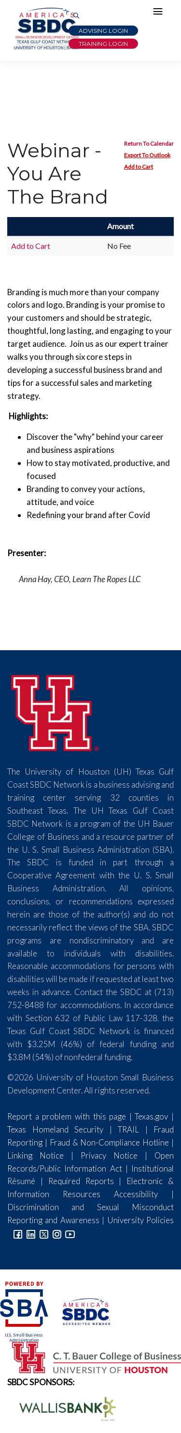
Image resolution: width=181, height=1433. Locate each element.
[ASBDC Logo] (80, 1310)
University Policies (140, 1220)
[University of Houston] (55, 711)
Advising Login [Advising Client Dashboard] (103, 30)
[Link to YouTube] (70, 1233)
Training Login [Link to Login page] (103, 43)
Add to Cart (138, 166)
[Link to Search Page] (76, 16)
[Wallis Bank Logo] (62, 1407)
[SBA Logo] (25, 1310)
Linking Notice (35, 1155)
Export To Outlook (147, 155)
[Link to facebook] (18, 1233)
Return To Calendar (149, 143)
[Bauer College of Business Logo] (90, 1356)
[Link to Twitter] (44, 1233)
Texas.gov (151, 1116)
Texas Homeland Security (55, 1129)
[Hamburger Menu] (160, 13)
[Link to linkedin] (31, 1233)
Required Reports (81, 1181)
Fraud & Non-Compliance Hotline (109, 1142)
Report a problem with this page (66, 1116)
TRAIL (128, 1129)
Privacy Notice (109, 1155)
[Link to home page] (45, 29)
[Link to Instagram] (57, 1233)
